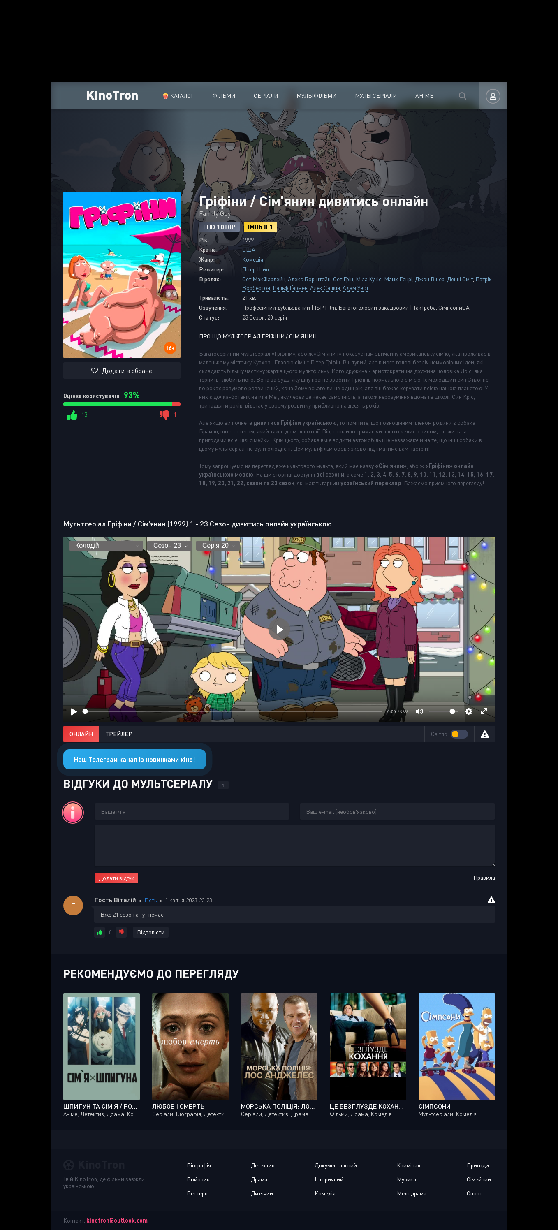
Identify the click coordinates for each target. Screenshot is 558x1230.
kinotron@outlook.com (117, 1220)
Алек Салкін (325, 287)
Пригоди (478, 1165)
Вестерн (197, 1193)
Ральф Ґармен (290, 287)
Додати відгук (116, 877)
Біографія (199, 1165)
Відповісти (150, 932)
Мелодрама (411, 1193)
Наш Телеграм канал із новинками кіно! (134, 759)
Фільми (224, 95)
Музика (406, 1179)
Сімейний (479, 1179)
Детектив (263, 1165)
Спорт (474, 1193)
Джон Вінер (430, 279)
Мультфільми (316, 95)
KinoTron (112, 94)
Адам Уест (355, 287)
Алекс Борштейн (309, 279)
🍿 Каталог (178, 95)
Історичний (329, 1179)
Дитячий (262, 1193)
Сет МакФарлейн (263, 279)
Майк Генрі (398, 279)
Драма (259, 1179)
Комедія (252, 259)
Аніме (424, 95)
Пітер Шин (255, 269)
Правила (484, 877)
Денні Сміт (460, 279)
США (248, 249)
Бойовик (198, 1179)
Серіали (266, 95)
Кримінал (408, 1165)
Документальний (336, 1165)
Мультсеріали (376, 95)
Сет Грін (343, 279)
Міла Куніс (369, 279)
